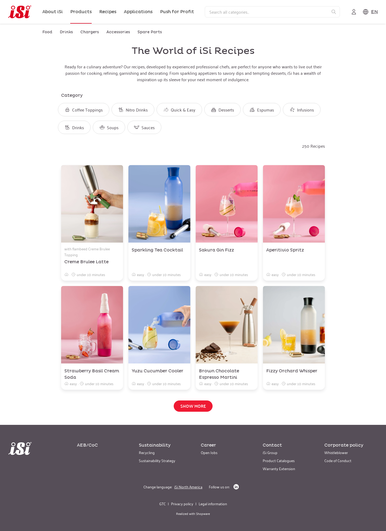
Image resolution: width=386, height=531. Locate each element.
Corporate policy (343, 445)
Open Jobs (209, 452)
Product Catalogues (279, 460)
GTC (162, 504)
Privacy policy (182, 504)
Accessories (118, 32)
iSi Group (270, 452)
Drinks (66, 32)
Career (208, 445)
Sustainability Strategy (157, 460)
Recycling (147, 452)
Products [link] (81, 11)
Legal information (213, 504)
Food (47, 32)
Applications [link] (138, 11)
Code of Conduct (337, 460)
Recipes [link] (107, 11)
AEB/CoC (87, 445)
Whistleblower (336, 452)
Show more (193, 406)
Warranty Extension (279, 468)
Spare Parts (150, 32)
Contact (272, 445)
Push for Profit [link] (177, 11)
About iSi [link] (52, 11)
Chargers (89, 32)
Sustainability (154, 445)
